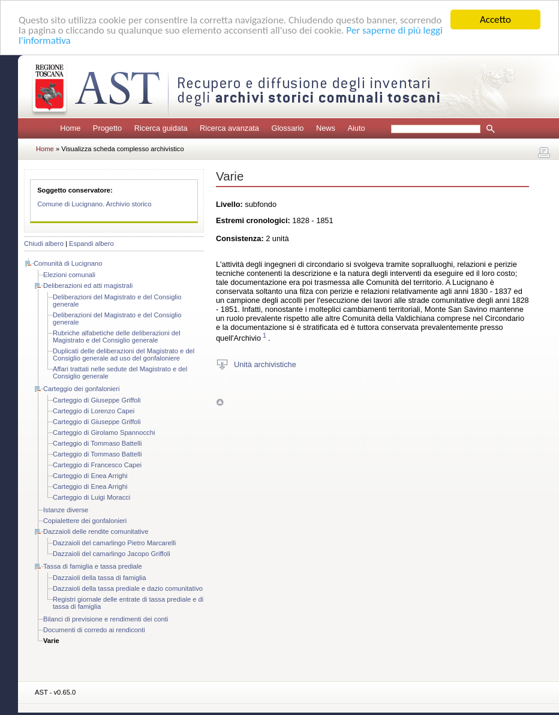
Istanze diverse (65, 509)
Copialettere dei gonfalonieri (85, 520)
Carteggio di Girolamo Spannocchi (104, 432)
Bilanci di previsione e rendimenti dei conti (105, 619)
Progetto (107, 128)
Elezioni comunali (69, 274)
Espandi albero (91, 243)
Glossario (287, 128)
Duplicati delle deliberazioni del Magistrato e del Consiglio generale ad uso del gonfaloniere (123, 354)
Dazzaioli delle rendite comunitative (95, 531)
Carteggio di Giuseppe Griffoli (97, 400)
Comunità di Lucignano (68, 263)
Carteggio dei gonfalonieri (81, 388)
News (325, 128)
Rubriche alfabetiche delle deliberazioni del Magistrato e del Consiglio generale (117, 336)
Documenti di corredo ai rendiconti (94, 629)
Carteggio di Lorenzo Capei (93, 410)
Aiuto (356, 128)
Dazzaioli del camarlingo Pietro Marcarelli (114, 542)
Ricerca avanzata (229, 128)
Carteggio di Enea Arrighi (90, 475)
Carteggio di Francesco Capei (97, 464)
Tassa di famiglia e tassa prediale (92, 566)
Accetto (495, 19)
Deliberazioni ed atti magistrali (88, 285)
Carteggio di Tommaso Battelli (97, 443)
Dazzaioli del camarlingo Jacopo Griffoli (111, 553)
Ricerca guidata (161, 128)
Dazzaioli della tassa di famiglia (99, 577)
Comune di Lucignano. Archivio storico (94, 204)
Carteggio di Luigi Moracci (91, 497)
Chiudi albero (44, 243)
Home (70, 128)
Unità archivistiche (265, 363)
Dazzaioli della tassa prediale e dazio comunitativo (128, 588)
